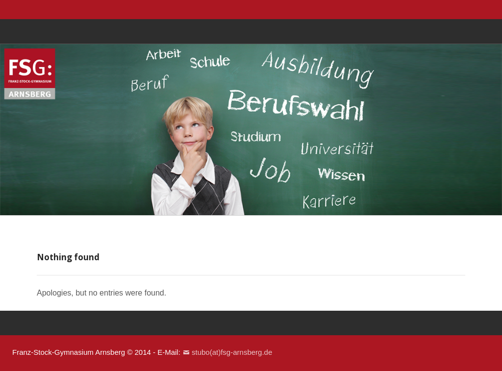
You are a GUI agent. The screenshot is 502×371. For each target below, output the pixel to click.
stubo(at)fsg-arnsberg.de (232, 352)
